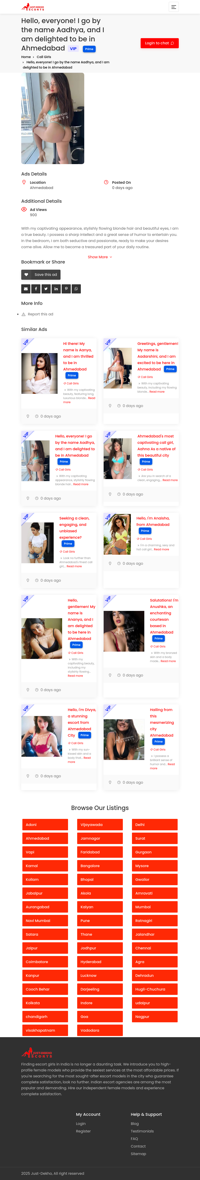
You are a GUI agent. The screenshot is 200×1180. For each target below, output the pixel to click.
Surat (140, 838)
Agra (139, 961)
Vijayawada (92, 824)
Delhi (140, 824)
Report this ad (37, 314)
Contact (138, 1146)
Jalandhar (145, 934)
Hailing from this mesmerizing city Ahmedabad (162, 722)
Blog (135, 1123)
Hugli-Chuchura (150, 989)
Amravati (144, 893)
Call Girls (44, 57)
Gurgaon (143, 852)
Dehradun (144, 975)
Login (81, 1123)
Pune (85, 920)
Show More (100, 257)
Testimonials (142, 1131)
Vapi (30, 852)
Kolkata (33, 1003)
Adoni (31, 824)
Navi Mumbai (38, 920)
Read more (157, 392)
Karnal (32, 865)
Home (26, 57)
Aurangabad (37, 907)
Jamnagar (90, 838)
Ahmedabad (37, 838)
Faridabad (90, 852)
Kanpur (32, 975)
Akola (86, 893)
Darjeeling (90, 989)
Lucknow (89, 975)
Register (83, 1131)
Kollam (32, 879)
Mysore (142, 865)
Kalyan (87, 907)
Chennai (143, 948)
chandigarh (36, 1016)
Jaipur (31, 948)
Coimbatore (37, 961)
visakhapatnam (40, 1030)
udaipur (142, 1003)
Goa (84, 1016)
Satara (32, 934)
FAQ (134, 1138)
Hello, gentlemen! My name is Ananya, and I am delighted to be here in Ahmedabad (81, 619)
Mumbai (143, 907)
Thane (86, 934)
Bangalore (90, 865)
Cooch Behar (38, 989)
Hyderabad (91, 961)
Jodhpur (88, 948)
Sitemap (138, 1153)
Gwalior (142, 879)
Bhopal (87, 879)
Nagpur (142, 1016)
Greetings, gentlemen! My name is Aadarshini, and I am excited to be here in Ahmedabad (157, 356)
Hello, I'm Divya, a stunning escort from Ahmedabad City (82, 722)
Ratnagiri (143, 920)
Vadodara (90, 1030)
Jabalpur (34, 893)
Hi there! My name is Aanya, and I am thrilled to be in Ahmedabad (78, 356)
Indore (86, 1003)
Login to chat (157, 43)
